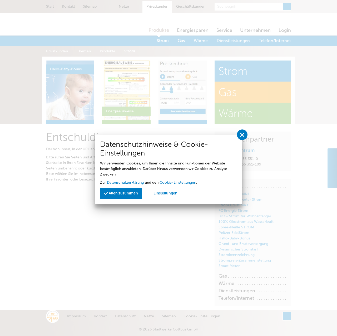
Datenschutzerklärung (125, 182)
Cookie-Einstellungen (178, 182)
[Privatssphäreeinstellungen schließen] (242, 134)
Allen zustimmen (121, 192)
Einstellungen (165, 193)
